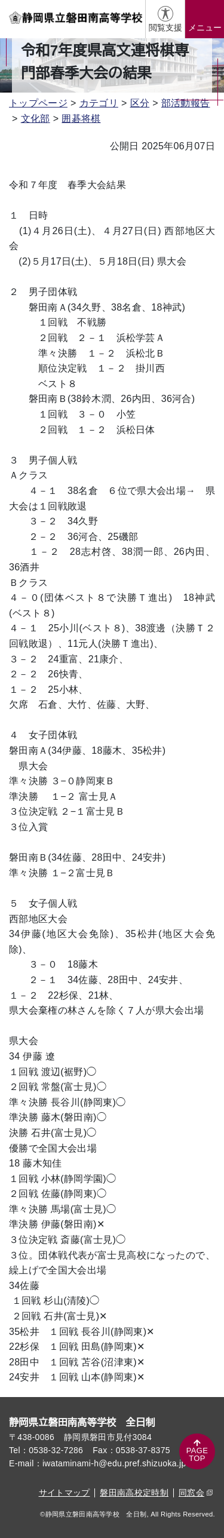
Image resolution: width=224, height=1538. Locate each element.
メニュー (205, 27)
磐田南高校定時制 (134, 1492)
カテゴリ (98, 103)
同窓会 (196, 1492)
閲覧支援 (165, 27)
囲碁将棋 (81, 118)
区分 (140, 103)
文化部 (35, 118)
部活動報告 (185, 103)
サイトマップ (64, 1492)
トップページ (38, 103)
